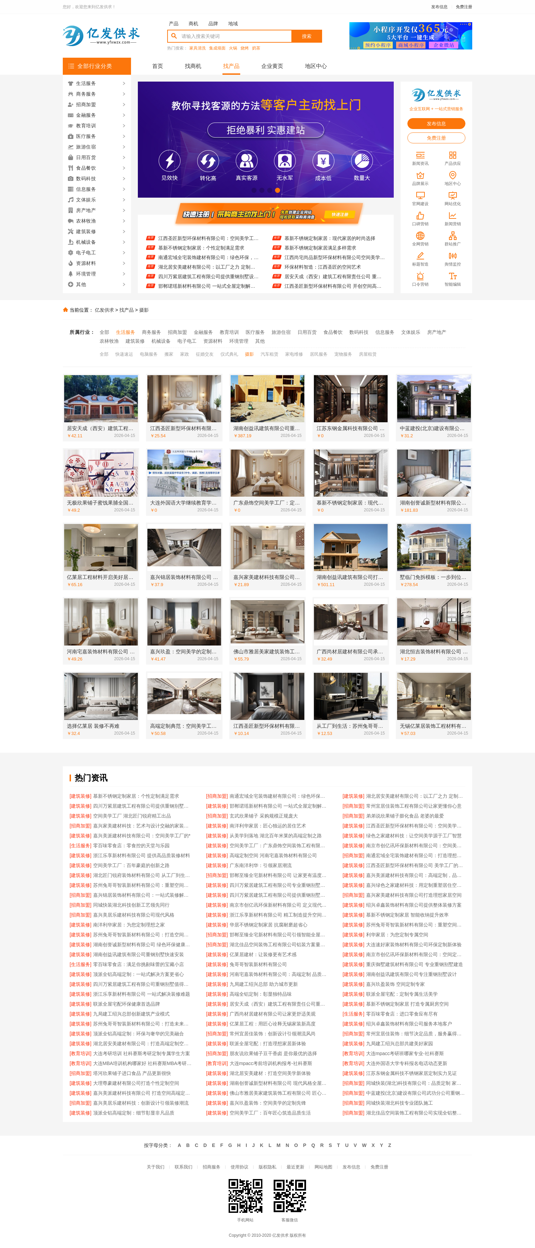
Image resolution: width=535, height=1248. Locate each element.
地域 (233, 23)
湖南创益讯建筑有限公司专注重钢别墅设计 (411, 974)
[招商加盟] (217, 796)
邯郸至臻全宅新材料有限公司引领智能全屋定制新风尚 (279, 934)
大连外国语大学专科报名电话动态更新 (406, 1063)
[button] (254, 190)
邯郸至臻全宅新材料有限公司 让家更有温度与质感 (279, 875)
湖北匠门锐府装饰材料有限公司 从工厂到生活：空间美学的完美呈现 (142, 875)
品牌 (213, 23)
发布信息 (439, 6)
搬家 (168, 354)
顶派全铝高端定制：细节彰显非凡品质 (133, 1112)
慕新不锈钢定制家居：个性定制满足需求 (201, 252)
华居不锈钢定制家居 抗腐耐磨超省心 (268, 924)
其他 (260, 341)
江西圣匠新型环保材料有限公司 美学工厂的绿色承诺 (415, 865)
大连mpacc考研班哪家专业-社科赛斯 (405, 1053)
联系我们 (183, 1166)
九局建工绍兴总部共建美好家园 (399, 1043)
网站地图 (323, 1166)
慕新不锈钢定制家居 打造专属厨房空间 (407, 1004)
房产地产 (436, 332)
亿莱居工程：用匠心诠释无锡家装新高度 (273, 1023)
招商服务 (211, 1166)
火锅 (233, 48)
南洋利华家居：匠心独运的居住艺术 (196, 233)
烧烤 (245, 48)
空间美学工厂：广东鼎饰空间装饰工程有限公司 (279, 845)
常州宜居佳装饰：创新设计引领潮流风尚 (273, 1033)
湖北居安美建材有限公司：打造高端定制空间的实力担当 (142, 1043)
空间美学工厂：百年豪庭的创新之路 (131, 865)
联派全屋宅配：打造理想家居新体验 (268, 1043)
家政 (184, 354)
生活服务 (125, 332)
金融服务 (203, 332)
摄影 (144, 310)
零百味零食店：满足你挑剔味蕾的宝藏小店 (138, 964)
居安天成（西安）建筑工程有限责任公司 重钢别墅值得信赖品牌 (335, 280)
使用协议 (239, 1166)
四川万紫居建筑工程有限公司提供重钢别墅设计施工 (208, 280)
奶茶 (256, 48)
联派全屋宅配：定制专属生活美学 (402, 994)
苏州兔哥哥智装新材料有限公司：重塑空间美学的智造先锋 (142, 885)
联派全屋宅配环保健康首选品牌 (126, 1004)
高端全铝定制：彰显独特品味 (261, 994)
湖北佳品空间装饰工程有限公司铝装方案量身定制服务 (279, 944)
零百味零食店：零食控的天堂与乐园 (131, 845)
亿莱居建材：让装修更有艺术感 (263, 954)
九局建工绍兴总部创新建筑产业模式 (131, 1013)
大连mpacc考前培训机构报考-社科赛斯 (271, 1063)
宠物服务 (343, 354)
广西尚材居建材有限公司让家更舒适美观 (273, 1013)
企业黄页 (272, 66)
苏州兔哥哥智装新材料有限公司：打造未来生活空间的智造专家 (142, 1023)
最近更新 (295, 1166)
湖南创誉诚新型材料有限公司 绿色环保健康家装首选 (142, 944)
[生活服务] (80, 845)
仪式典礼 (229, 354)
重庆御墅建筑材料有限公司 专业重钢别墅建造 (414, 964)
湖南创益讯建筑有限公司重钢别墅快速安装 (138, 954)
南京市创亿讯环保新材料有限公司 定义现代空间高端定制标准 (279, 905)
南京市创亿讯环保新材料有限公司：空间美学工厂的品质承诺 (415, 845)
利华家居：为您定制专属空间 (397, 934)
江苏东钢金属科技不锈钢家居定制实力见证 (411, 1073)
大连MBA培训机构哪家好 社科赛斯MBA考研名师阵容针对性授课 (142, 1063)
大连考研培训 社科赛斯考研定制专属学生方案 (141, 1053)
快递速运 (124, 354)
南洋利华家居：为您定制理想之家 (129, 924)
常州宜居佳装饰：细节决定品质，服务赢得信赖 (415, 1033)
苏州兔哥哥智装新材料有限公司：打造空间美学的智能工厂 (142, 934)
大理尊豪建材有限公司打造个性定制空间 (136, 1083)
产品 (173, 23)
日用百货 (307, 332)
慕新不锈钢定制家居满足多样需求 (320, 252)
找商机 (193, 66)
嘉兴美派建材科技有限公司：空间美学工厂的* (141, 835)
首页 (157, 66)
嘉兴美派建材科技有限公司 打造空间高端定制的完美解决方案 (142, 1093)
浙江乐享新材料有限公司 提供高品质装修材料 (141, 855)
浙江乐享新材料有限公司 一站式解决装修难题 (141, 994)
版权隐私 (267, 1166)
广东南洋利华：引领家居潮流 (261, 865)
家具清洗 (197, 48)
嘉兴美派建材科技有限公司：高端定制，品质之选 (415, 875)
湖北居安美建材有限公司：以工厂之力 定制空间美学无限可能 (208, 271)
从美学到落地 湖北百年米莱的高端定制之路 (276, 835)
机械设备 (161, 341)
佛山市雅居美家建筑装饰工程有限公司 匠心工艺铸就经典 (279, 1093)
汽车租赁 (269, 354)
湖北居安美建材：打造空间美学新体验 (270, 1073)
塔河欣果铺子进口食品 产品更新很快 (132, 1073)
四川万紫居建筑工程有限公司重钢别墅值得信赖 (142, 984)
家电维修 (294, 354)
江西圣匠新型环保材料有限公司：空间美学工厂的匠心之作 (208, 242)
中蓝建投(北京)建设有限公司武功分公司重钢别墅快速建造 (415, 1093)
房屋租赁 (368, 354)
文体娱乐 (410, 332)
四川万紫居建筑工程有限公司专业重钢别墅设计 (279, 885)
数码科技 (358, 332)
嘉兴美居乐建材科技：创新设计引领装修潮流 (141, 1103)
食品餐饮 (333, 332)
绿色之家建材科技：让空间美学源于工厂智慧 (414, 835)
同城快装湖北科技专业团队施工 (399, 1103)
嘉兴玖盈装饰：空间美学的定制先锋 (268, 1103)
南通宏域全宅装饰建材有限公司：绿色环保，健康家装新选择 (208, 261)
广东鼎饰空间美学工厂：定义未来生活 (325, 233)
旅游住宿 (281, 332)
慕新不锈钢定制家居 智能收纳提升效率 (407, 914)
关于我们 (155, 1166)
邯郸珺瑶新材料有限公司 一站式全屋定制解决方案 (279, 806)
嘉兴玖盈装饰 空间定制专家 (395, 984)
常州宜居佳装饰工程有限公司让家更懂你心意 (414, 806)
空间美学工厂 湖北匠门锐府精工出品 (132, 815)
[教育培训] (80, 1053)
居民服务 (319, 354)
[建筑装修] (80, 796)
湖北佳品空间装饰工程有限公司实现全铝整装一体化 (415, 1112)
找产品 (231, 66)
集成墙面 (217, 48)
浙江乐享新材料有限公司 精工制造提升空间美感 (279, 914)
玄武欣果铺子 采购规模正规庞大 (264, 815)
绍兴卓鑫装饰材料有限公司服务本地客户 (409, 1023)
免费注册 (464, 6)
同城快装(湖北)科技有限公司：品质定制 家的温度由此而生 (415, 1083)
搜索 (307, 36)
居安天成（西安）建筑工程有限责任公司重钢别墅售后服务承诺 (279, 1004)
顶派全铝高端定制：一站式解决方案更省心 (138, 974)
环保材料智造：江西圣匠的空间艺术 (323, 271)
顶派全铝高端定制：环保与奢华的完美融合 (138, 1033)
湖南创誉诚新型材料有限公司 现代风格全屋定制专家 (279, 1083)
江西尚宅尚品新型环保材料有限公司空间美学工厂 (335, 261)
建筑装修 (135, 341)
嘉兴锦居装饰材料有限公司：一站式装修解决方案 (142, 895)
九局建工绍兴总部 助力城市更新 (264, 984)
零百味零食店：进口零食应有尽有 (402, 1013)
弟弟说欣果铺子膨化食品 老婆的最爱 (405, 815)
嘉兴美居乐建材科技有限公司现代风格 (133, 914)
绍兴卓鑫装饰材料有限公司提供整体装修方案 (414, 905)
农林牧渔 (109, 341)
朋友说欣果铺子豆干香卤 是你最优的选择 (273, 1053)
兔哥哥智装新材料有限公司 (258, 964)
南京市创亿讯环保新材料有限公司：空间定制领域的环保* (415, 954)
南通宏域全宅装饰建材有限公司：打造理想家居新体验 (415, 855)
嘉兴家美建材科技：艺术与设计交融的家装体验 (142, 825)
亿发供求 (104, 310)
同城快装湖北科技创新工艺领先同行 (131, 905)
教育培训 (229, 332)
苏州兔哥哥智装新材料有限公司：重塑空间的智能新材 (415, 924)
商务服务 (151, 332)
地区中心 (316, 66)
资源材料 (212, 341)
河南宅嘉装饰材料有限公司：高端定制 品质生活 (279, 974)
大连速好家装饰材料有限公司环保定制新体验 (414, 944)
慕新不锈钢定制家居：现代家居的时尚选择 (330, 242)
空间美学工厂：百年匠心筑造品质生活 (270, 1112)
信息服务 (384, 332)
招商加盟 (177, 332)
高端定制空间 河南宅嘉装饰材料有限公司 (273, 855)
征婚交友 (205, 354)
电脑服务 (149, 354)
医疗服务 (255, 332)
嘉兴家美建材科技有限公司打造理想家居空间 (414, 895)
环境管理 (238, 341)
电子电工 (187, 341)
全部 (104, 332)
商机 (193, 23)
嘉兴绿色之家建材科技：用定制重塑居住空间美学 (415, 885)
